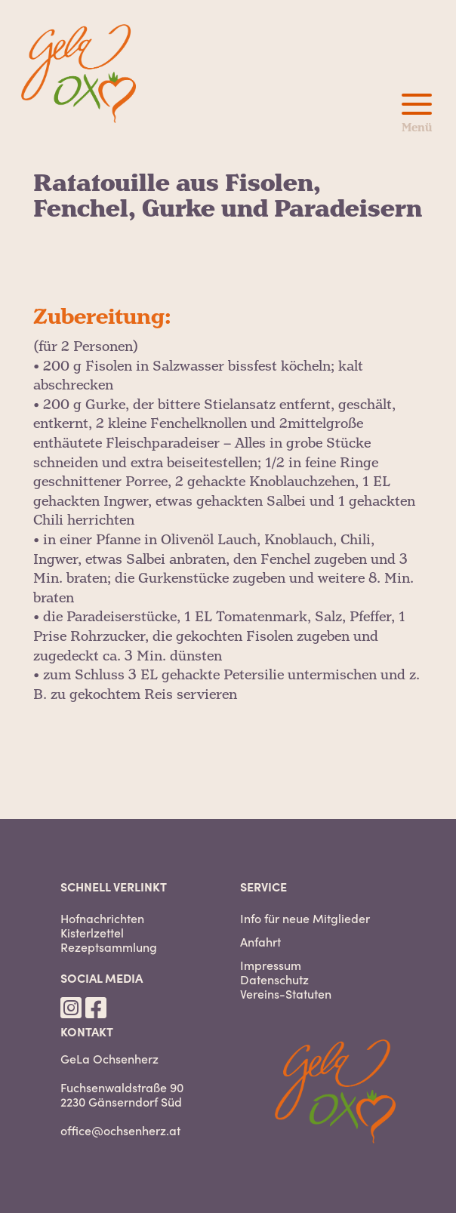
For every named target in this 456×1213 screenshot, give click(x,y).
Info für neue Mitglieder (305, 918)
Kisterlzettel (92, 932)
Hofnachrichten (102, 918)
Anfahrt (260, 941)
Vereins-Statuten (285, 994)
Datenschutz (274, 979)
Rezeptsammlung (108, 947)
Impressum (270, 965)
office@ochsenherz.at (120, 1130)
